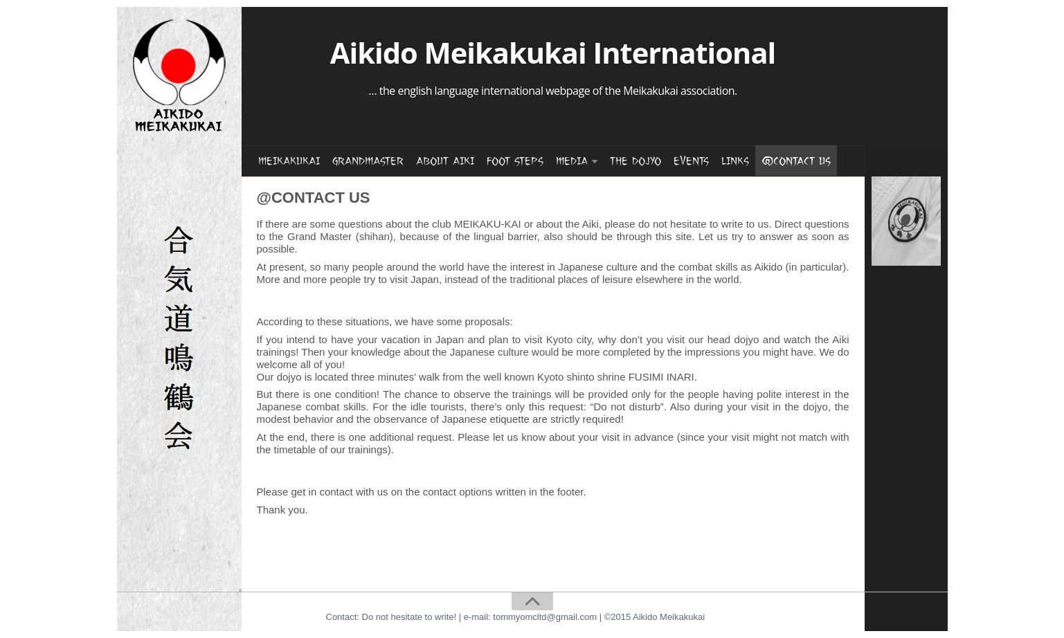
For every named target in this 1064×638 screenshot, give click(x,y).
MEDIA (572, 161)
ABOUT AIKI (445, 161)
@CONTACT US (796, 161)
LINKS (735, 161)
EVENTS (691, 161)
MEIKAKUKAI (289, 161)
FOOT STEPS (515, 161)
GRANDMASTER (368, 161)
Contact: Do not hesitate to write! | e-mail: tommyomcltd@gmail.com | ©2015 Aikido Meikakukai (515, 617)
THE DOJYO (635, 161)
